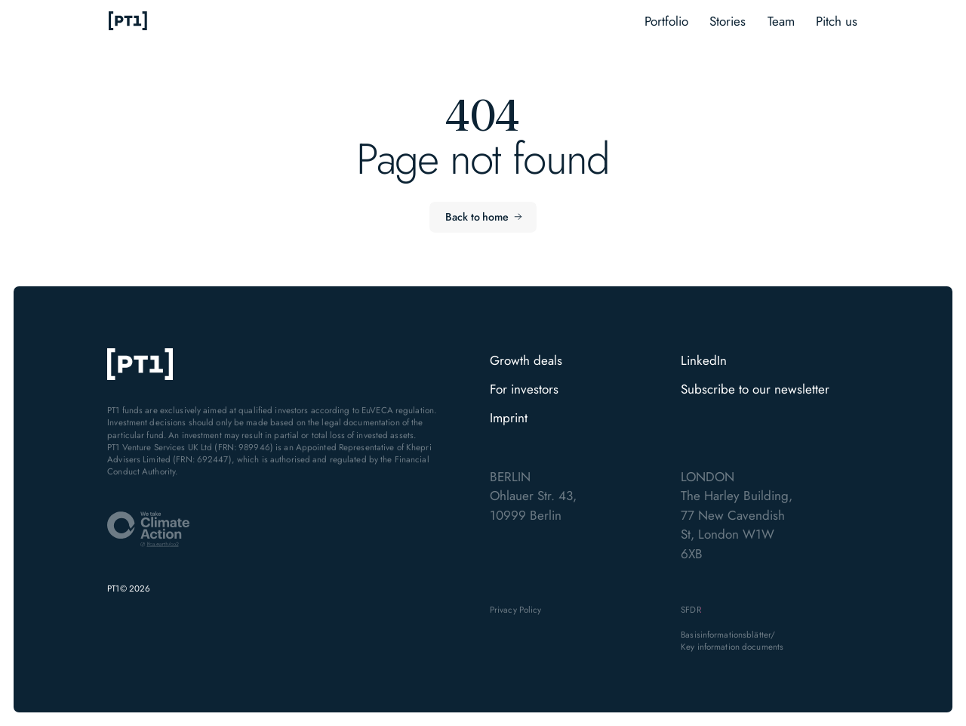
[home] (128, 21)
